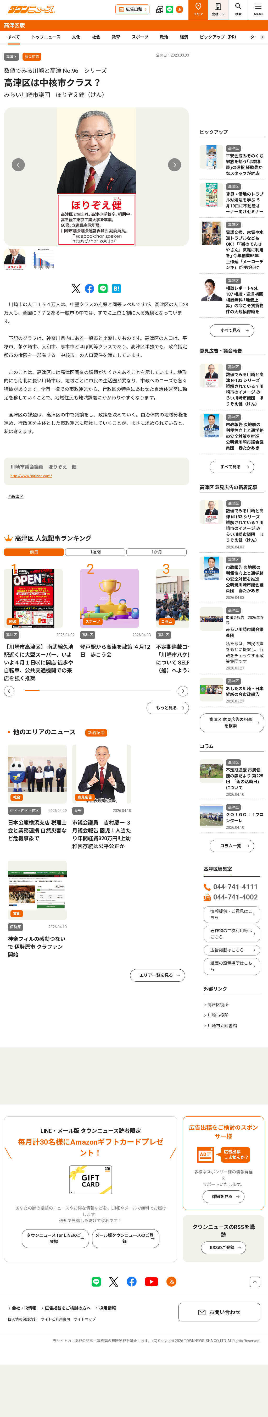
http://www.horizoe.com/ (31, 476)
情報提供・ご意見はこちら (231, 914)
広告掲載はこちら (227, 950)
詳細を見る (222, 1196)
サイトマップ (85, 1319)
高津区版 (14, 25)
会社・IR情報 (24, 1308)
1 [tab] (32, 690)
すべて (14, 37)
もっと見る (166, 707)
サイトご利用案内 (55, 1319)
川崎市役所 (218, 1015)
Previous (18, 164)
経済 (184, 37)
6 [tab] (105, 690)
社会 (96, 37)
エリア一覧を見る (156, 975)
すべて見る (230, 330)
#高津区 (16, 496)
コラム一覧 (230, 845)
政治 (164, 37)
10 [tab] (163, 690)
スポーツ (140, 37)
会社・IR (218, 14)
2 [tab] (47, 690)
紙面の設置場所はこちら (231, 966)
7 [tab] (119, 690)
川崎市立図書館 (222, 1025)
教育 (116, 37)
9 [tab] (148, 690)
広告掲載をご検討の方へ (68, 1308)
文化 (76, 37)
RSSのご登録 (222, 1247)
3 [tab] (61, 690)
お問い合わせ (225, 1312)
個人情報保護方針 (22, 1319)
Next (174, 164)
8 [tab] (134, 690)
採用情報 (107, 1308)
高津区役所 (218, 1004)
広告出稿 (134, 9)
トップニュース (45, 37)
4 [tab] (76, 690)
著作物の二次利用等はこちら (231, 934)
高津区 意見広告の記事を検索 (230, 722)
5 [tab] (90, 690)
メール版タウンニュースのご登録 (124, 1238)
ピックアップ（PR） (219, 37)
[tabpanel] (96, 176)
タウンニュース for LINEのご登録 (54, 1238)
